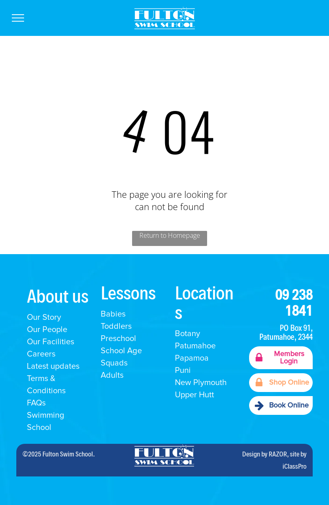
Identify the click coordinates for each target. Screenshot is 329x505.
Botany (187, 334)
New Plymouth (201, 383)
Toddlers (116, 326)
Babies (113, 314)
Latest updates (53, 366)
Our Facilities (50, 342)
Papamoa (192, 358)
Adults (112, 375)
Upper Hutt (194, 395)
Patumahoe (195, 346)
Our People (47, 330)
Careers (41, 354)
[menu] (18, 18)
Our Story (44, 317)
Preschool (118, 338)
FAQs (36, 403)
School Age (121, 351)
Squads (114, 363)
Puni (183, 370)
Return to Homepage (169, 235)
